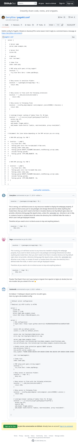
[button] (62, 25)
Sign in (62, 3)
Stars (29, 25)
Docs (45, 436)
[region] (39, 112)
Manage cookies (59, 436)
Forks (41, 25)
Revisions (16, 25)
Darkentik (12, 289)
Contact (51, 436)
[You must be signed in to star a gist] (62, 17)
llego (11, 239)
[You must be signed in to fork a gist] (71, 17)
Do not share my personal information (39, 437)
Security (27, 436)
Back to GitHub (51, 3)
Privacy (21, 436)
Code (5, 25)
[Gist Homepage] (10, 3)
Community (39, 436)
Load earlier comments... (41, 190)
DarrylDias (11, 17)
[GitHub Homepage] (33, 440)
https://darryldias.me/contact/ (12, 33)
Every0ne (12, 195)
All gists (41, 3)
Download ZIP (71, 25)
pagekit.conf (23, 17)
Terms (15, 436)
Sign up (70, 3)
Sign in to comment (66, 426)
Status (32, 436)
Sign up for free (10, 426)
